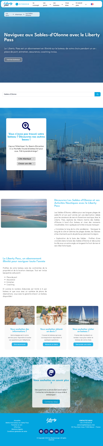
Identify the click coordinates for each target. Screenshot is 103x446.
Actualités (17, 420)
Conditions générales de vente (17, 431)
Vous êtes (69, 4)
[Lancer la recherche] (98, 94)
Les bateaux (58, 4)
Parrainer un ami (17, 425)
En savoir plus (81, 4)
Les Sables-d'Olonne (29, 14)
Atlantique (18, 14)
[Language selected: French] (95, 4)
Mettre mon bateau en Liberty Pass (17, 423)
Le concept (36, 4)
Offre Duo (17, 427)
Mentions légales (17, 429)
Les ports (47, 4)
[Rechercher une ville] (48, 94)
